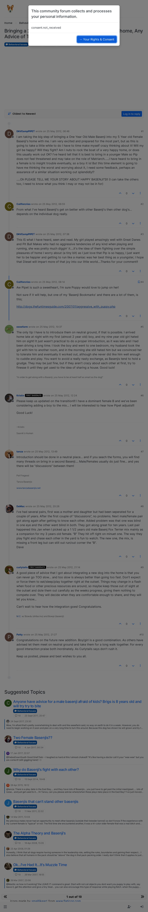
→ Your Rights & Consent (96, 39)
